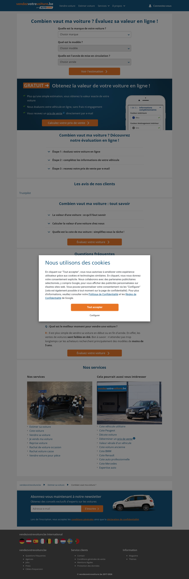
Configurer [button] (95, 315)
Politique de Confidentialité (103, 294)
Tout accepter (95, 307)
